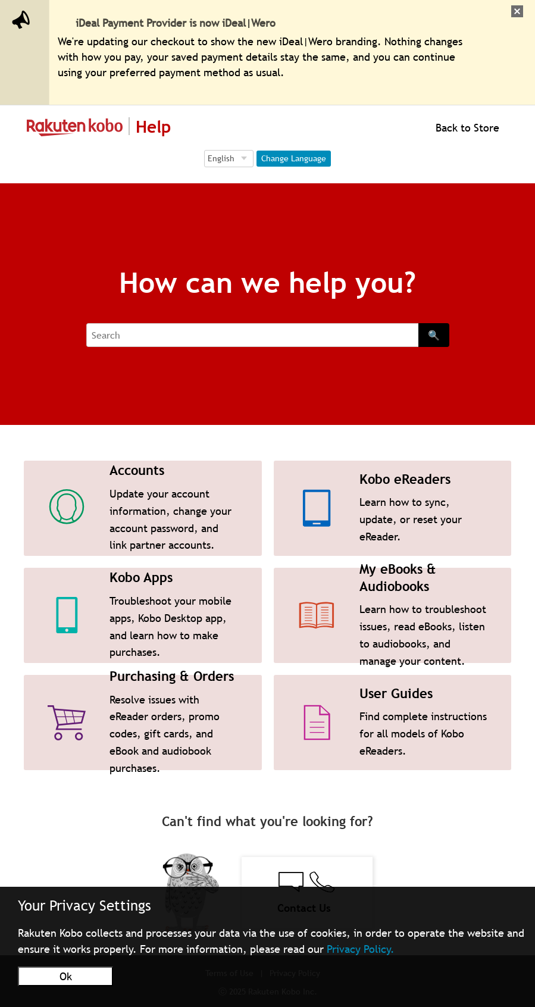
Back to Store (466, 128)
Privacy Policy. (361, 949)
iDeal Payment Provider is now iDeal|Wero (176, 23)
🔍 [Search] (434, 335)
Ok (66, 976)
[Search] (252, 335)
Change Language (293, 158)
